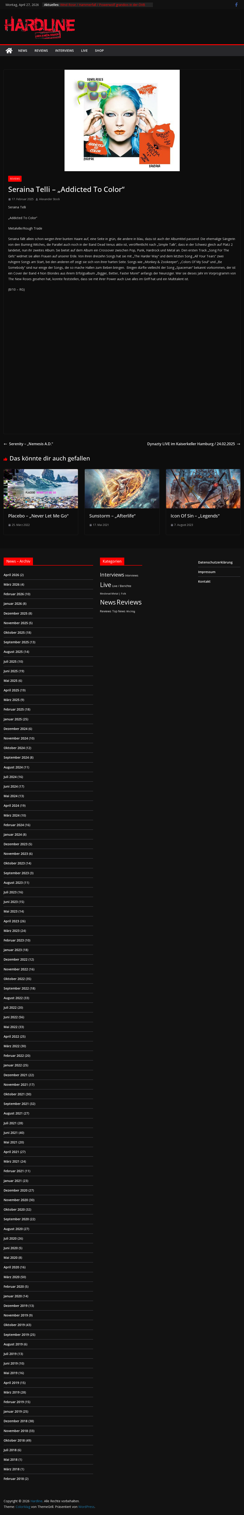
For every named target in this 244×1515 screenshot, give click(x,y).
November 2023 (16, 853)
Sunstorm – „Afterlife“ (112, 516)
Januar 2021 (13, 1181)
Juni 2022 (11, 1017)
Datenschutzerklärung (215, 562)
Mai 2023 (10, 911)
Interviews (64, 50)
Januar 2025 (13, 719)
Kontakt (204, 581)
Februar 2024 (14, 825)
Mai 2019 (10, 1373)
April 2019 (11, 1383)
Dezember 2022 (15, 959)
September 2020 (16, 1219)
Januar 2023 (13, 950)
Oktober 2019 (14, 1325)
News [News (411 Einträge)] (108, 602)
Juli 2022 (10, 1007)
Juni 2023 (11, 902)
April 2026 (11, 575)
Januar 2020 (13, 1296)
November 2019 (16, 1315)
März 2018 (12, 1469)
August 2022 (13, 998)
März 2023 (12, 930)
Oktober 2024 (14, 748)
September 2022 (16, 988)
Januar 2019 (13, 1411)
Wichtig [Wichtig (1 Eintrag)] (130, 611)
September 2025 (16, 642)
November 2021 (16, 1084)
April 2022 (11, 1036)
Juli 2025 (10, 661)
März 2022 (12, 1046)
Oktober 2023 (14, 863)
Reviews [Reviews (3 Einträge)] (105, 611)
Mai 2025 (10, 680)
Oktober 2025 (14, 632)
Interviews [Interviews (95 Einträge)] (112, 574)
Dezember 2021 (15, 1075)
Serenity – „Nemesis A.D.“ (28, 443)
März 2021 (12, 1161)
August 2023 (13, 882)
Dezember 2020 (15, 1190)
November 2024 (16, 738)
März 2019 (12, 1392)
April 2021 (11, 1152)
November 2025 (16, 623)
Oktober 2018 (14, 1440)
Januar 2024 (13, 834)
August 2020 (13, 1229)
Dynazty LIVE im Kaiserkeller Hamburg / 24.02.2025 (193, 443)
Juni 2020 (11, 1248)
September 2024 (16, 757)
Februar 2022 (14, 1055)
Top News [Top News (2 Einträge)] (118, 611)
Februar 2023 (14, 940)
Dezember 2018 (15, 1421)
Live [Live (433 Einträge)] (105, 584)
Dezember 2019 (15, 1305)
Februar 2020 (14, 1286)
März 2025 (12, 700)
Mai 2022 (10, 1027)
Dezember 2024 (15, 728)
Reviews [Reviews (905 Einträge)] (129, 602)
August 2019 (13, 1344)
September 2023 (16, 873)
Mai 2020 (10, 1257)
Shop (99, 50)
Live (84, 50)
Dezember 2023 (15, 844)
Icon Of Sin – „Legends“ (195, 516)
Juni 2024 (11, 786)
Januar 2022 (13, 1065)
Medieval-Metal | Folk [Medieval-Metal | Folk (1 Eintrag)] (113, 593)
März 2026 (12, 584)
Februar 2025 (14, 709)
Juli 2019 (10, 1354)
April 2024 (11, 805)
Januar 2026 (13, 603)
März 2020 (12, 1277)
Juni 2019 (11, 1363)
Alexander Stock (49, 199)
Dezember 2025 (15, 613)
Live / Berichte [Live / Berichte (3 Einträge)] (121, 586)
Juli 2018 (10, 1450)
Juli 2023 (10, 892)
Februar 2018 (14, 1478)
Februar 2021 (14, 1171)
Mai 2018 (10, 1459)
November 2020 (16, 1200)
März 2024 (12, 815)
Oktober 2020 (14, 1209)
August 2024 (13, 767)
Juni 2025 (11, 671)
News (22, 50)
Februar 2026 (14, 594)
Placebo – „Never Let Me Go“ (38, 516)
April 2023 (11, 921)
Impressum (206, 572)
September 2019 (16, 1334)
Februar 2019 (14, 1402)
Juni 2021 (11, 1132)
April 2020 (11, 1267)
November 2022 (16, 969)
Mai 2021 (10, 1142)
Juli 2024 (10, 777)
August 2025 (13, 651)
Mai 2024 (10, 796)
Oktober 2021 (14, 1094)
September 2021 (16, 1103)
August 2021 (13, 1113)
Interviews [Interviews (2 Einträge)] (131, 575)
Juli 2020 (10, 1238)
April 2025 (11, 690)
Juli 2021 (10, 1123)
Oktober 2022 (14, 979)
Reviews (41, 50)
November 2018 (16, 1431)
